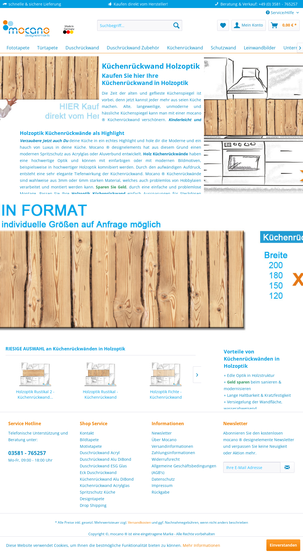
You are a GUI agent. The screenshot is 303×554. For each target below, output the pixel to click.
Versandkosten (139, 522)
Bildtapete (89, 439)
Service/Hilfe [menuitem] (280, 12)
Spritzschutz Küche (97, 492)
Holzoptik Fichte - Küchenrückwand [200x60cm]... (166, 394)
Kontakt (87, 433)
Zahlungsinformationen (173, 452)
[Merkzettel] (223, 25)
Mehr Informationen (201, 545)
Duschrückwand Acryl (100, 452)
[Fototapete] (18, 47)
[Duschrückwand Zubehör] (133, 47)
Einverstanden (283, 545)
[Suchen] (176, 25)
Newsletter (162, 433)
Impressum (162, 485)
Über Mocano (164, 439)
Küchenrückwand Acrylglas (105, 485)
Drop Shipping (93, 505)
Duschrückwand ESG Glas (103, 465)
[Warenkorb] (284, 25)
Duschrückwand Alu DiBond (105, 459)
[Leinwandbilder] (260, 47)
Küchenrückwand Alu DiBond (107, 479)
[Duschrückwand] (82, 47)
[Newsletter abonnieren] (287, 467)
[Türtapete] (47, 47)
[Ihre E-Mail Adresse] (251, 467)
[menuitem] (139, 25)
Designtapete (92, 498)
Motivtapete (91, 446)
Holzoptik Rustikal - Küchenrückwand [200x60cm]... (100, 394)
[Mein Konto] (248, 25)
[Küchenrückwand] (185, 47)
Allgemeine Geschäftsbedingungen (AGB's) (184, 469)
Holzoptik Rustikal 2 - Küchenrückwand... (35, 394)
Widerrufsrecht (166, 459)
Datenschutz (163, 479)
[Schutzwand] (223, 47)
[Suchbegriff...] (139, 25)
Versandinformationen (172, 446)
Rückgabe (161, 492)
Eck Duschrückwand (98, 472)
